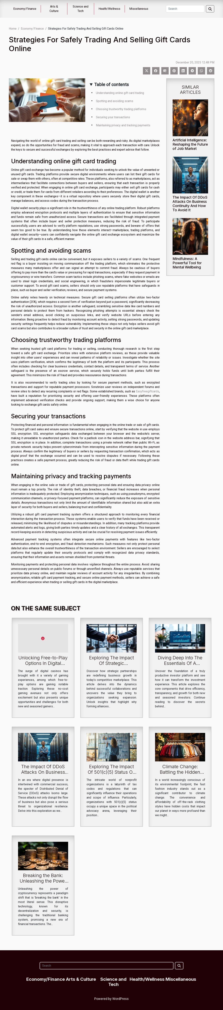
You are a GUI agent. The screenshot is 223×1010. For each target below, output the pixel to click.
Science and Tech (80, 9)
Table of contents (111, 84)
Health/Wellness (109, 8)
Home (13, 28)
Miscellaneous (138, 8)
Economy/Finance (24, 8)
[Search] (185, 9)
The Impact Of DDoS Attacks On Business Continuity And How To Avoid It (190, 203)
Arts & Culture (54, 9)
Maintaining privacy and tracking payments (123, 125)
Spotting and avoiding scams (114, 101)
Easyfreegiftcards (147, 391)
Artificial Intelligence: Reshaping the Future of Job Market (190, 144)
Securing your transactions (113, 117)
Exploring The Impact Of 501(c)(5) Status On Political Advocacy (111, 772)
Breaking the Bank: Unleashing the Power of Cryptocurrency (43, 881)
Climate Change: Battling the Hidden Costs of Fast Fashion (180, 772)
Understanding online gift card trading (120, 93)
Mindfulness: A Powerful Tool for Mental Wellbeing (187, 262)
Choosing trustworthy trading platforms (121, 109)
